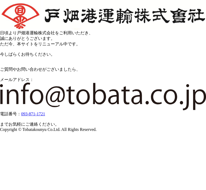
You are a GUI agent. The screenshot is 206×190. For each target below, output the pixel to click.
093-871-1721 (33, 114)
